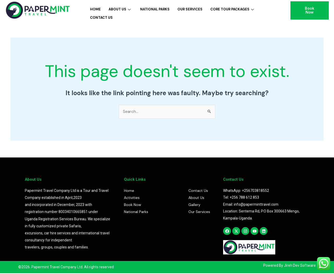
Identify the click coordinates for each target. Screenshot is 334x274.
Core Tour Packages (232, 9)
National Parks (155, 9)
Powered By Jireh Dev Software (289, 266)
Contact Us (101, 16)
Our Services (189, 9)
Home (95, 9)
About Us (120, 9)
